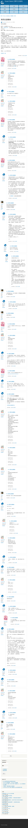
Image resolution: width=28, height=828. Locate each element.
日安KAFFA (6, 27)
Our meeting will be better (6, 808)
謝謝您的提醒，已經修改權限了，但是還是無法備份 (11, 802)
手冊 (23, 6)
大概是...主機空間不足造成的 (7, 795)
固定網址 (2, 126)
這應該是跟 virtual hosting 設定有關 (8, 793)
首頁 (1, 15)
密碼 (3, 765)
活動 (14, 6)
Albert (2, 204)
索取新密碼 (5, 770)
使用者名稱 (4, 762)
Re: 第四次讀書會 (11, 59)
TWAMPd (23, 9)
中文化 (14, 9)
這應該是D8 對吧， (5, 804)
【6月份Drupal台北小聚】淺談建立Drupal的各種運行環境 (12, 787)
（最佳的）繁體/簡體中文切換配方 (9, 786)
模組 (5, 9)
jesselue (4, 22)
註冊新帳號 (5, 769)
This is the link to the (5, 810)
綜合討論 (8, 15)
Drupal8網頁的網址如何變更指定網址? (9, 781)
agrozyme (2, 123)
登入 (24, 55)
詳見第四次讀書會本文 (11, 405)
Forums (4, 15)
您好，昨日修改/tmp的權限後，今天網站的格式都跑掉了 (11, 797)
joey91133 (3, 74)
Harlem (5, 247)
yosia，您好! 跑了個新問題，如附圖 (8, 806)
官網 (14, 66)
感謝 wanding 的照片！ (6, 812)
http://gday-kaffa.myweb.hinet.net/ (13, 373)
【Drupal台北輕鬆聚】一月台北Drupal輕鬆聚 (10, 782)
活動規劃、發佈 (13, 15)
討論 (5, 6)
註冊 (26, 55)
